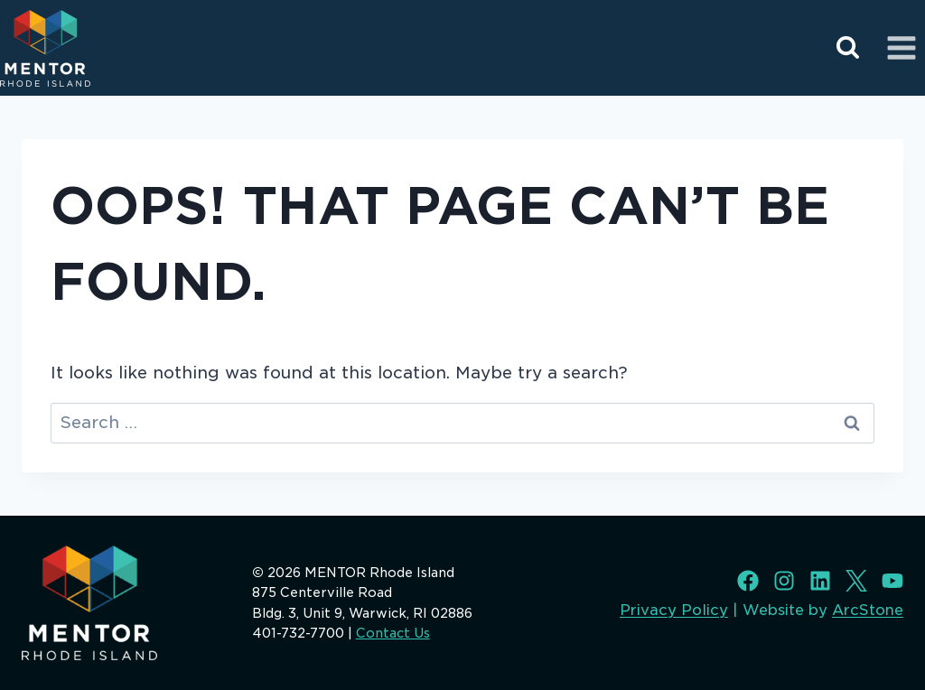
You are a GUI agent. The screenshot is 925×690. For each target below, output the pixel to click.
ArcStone (867, 610)
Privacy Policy (674, 610)
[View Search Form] (847, 48)
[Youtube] (892, 581)
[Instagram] (784, 581)
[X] (856, 581)
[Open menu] (901, 47)
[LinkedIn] (820, 581)
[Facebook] (748, 581)
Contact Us (393, 633)
